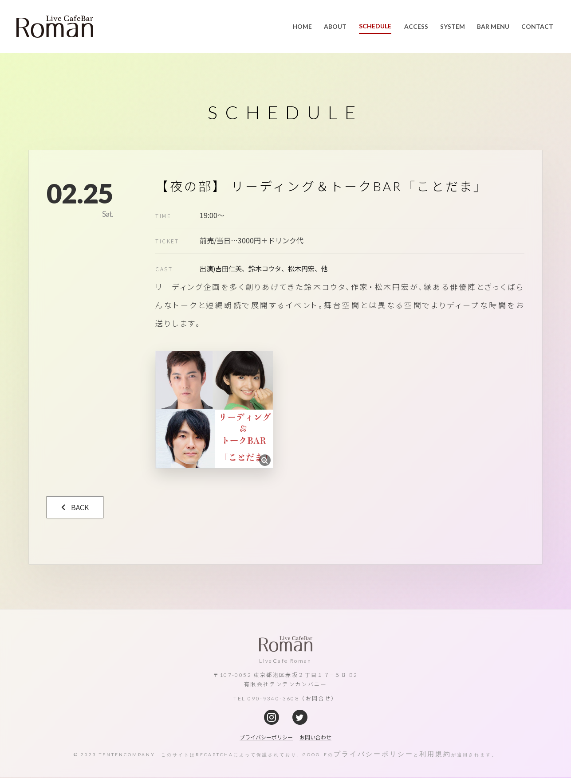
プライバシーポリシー (373, 755)
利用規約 (435, 755)
